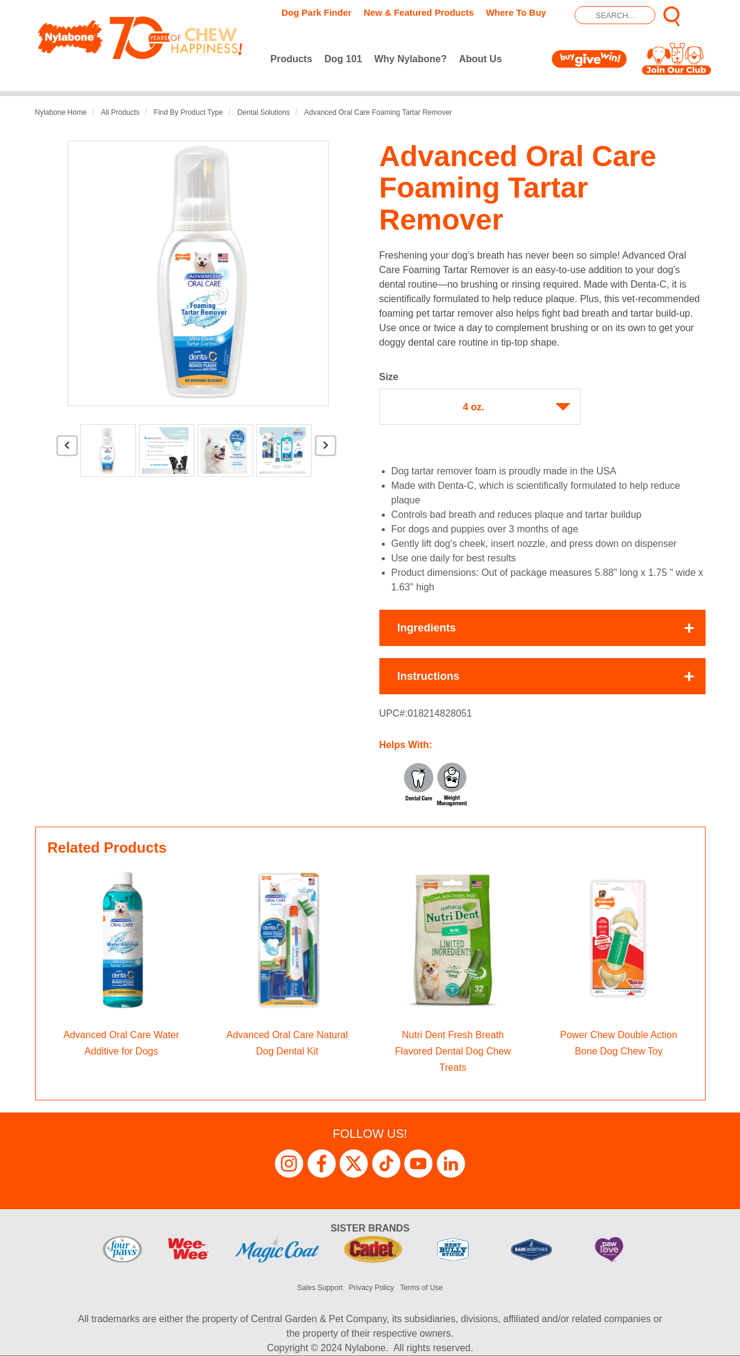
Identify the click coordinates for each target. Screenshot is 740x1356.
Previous (67, 450)
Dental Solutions (263, 112)
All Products (120, 112)
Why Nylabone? (410, 59)
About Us (480, 59)
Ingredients (426, 628)
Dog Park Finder (317, 12)
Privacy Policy (371, 1287)
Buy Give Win (592, 59)
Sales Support (320, 1287)
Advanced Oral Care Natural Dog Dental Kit (287, 1043)
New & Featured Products (419, 12)
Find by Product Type (189, 112)
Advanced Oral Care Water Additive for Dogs (121, 1043)
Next (325, 450)
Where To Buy (516, 12)
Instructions (428, 676)
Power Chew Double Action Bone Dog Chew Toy (618, 1043)
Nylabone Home (61, 112)
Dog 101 (343, 59)
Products (291, 59)
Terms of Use (421, 1287)
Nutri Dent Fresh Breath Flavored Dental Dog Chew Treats (453, 1051)
